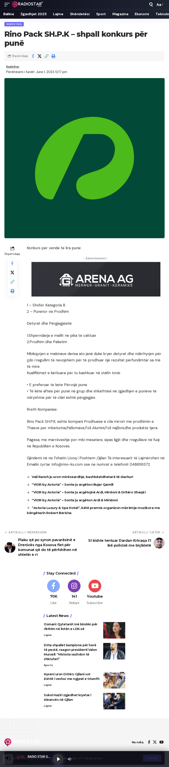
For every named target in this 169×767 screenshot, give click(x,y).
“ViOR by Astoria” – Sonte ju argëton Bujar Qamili (76, 486)
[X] (155, 746)
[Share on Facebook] (33, 56)
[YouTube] (161, 746)
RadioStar (14, 68)
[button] (8, 4)
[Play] (58, 758)
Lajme (48, 639)
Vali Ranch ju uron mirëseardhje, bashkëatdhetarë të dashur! (86, 479)
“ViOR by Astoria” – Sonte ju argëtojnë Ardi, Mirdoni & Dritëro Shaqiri (93, 494)
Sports (49, 669)
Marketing (14, 24)
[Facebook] (53, 596)
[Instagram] (74, 596)
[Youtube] (95, 596)
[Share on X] (40, 56)
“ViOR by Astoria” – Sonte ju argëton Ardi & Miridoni (78, 502)
